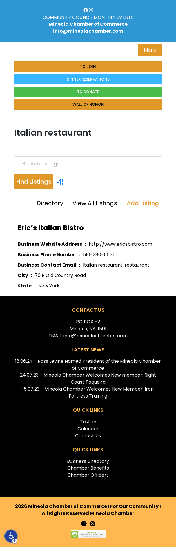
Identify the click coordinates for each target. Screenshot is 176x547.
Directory (50, 203)
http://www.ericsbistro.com (120, 244)
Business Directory (88, 461)
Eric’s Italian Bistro (51, 228)
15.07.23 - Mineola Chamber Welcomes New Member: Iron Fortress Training (88, 392)
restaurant (137, 265)
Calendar (88, 428)
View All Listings (94, 203)
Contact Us (88, 435)
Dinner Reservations (88, 79)
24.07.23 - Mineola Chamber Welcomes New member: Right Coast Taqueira (88, 378)
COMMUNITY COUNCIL (67, 17)
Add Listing (143, 203)
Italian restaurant (103, 265)
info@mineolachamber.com (88, 31)
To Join (88, 66)
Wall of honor (88, 104)
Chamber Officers (88, 475)
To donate (88, 91)
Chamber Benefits (88, 468)
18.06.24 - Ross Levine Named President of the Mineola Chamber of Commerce (88, 364)
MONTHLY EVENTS (114, 17)
